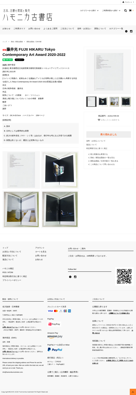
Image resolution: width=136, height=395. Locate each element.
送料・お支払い (84, 28)
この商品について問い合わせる (101, 164)
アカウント (128, 2)
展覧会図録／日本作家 (34, 42)
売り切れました (108, 134)
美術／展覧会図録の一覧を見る (101, 158)
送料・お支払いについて (95, 141)
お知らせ (6, 28)
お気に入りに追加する (108, 120)
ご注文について (67, 28)
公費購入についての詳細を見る (119, 313)
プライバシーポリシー (11, 280)
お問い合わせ (34, 28)
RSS (4, 272)
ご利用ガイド (19, 28)
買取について (100, 28)
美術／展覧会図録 (17, 42)
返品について (91, 145)
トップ (4, 42)
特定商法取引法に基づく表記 (14, 276)
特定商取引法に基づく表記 (96, 148)
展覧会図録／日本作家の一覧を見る (103, 161)
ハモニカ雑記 (8, 268)
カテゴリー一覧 (116, 28)
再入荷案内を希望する (98, 154)
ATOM (10, 272)
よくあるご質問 (50, 28)
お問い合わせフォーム (9, 327)
